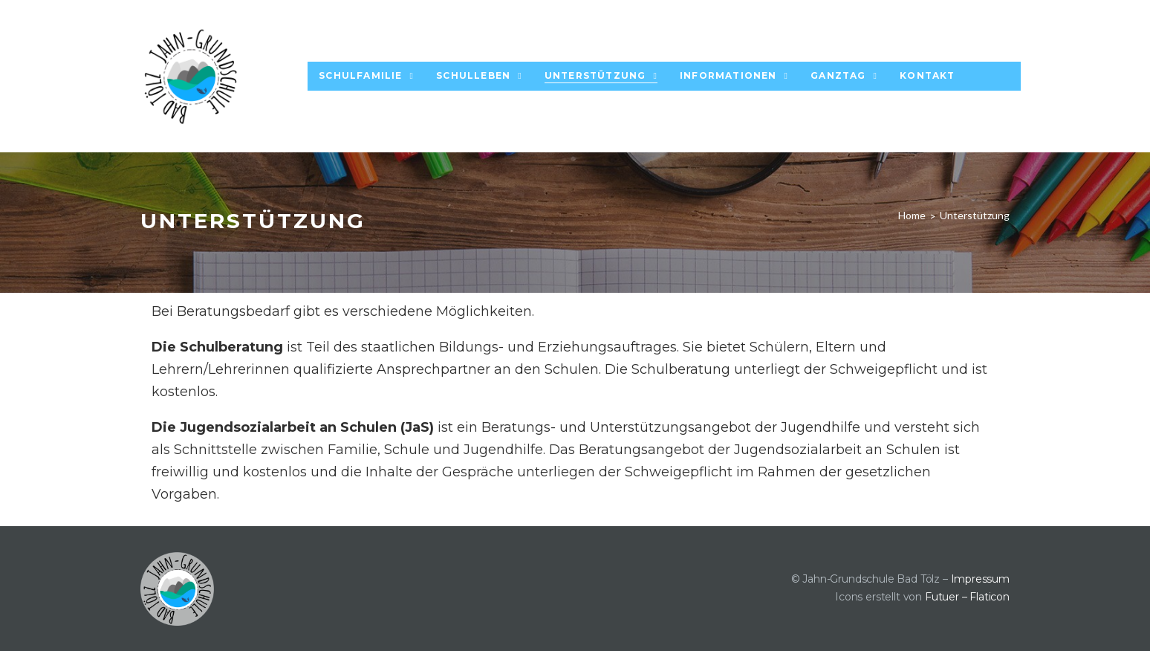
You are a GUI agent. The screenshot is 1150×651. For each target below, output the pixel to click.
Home (912, 215)
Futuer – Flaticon (967, 596)
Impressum (980, 579)
